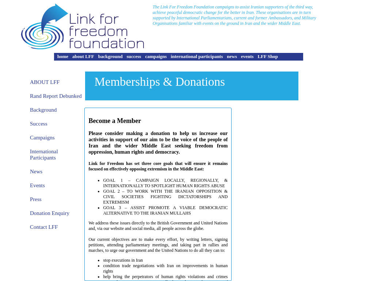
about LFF (83, 56)
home (62, 56)
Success (38, 124)
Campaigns (42, 137)
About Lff (45, 82)
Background (43, 110)
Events (37, 185)
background (110, 56)
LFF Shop (267, 56)
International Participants (44, 155)
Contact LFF (44, 227)
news (232, 56)
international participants (197, 56)
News (36, 171)
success (134, 56)
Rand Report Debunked (56, 96)
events (247, 56)
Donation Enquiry (49, 213)
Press (36, 199)
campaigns (156, 56)
